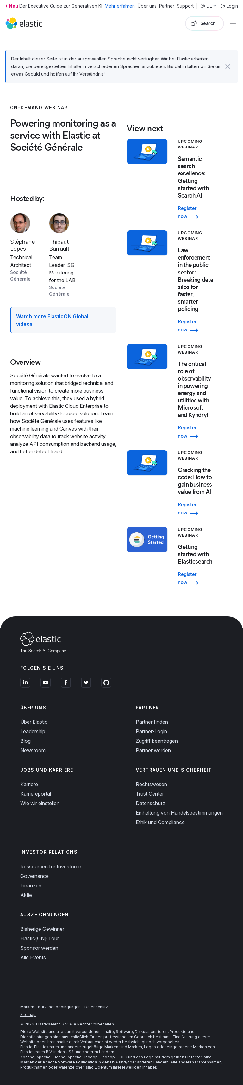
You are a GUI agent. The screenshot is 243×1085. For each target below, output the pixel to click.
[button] (228, 66)
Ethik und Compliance (160, 822)
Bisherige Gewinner (42, 929)
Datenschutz (150, 803)
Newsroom (33, 750)
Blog (25, 741)
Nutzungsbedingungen (59, 1007)
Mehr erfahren (120, 6)
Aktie (26, 895)
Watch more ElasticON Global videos (52, 320)
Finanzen (30, 885)
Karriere (29, 784)
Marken (27, 1007)
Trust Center (150, 794)
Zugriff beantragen (157, 741)
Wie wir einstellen (39, 803)
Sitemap (28, 1014)
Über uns (147, 6)
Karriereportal (35, 794)
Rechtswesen (151, 784)
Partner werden (153, 750)
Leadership (32, 731)
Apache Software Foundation (69, 1062)
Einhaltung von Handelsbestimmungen (179, 813)
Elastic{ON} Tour (39, 938)
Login (229, 6)
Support (185, 6)
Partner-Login (151, 731)
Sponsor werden (39, 948)
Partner (166, 6)
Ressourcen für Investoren (50, 866)
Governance (34, 876)
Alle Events (33, 957)
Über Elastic (33, 722)
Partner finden (152, 722)
